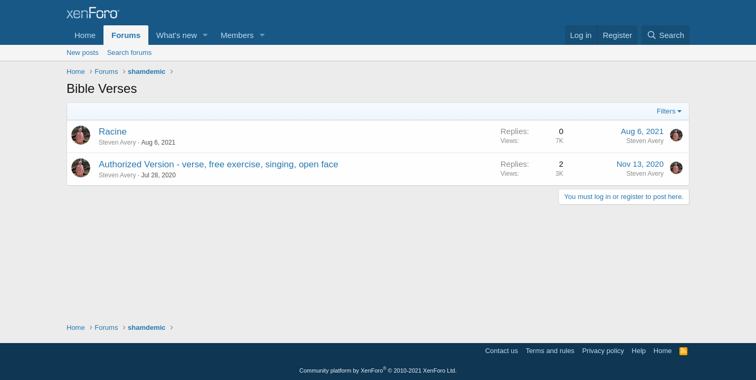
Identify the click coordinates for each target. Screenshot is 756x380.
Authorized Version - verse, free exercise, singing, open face (218, 164)
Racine (113, 132)
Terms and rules (550, 351)
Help (639, 351)
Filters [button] (666, 111)
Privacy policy (603, 351)
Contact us (501, 351)
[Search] (665, 35)
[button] (205, 35)
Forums (125, 35)
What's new (176, 35)
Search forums (129, 52)
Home (85, 35)
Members (237, 35)
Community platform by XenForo (378, 370)
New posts (83, 52)
